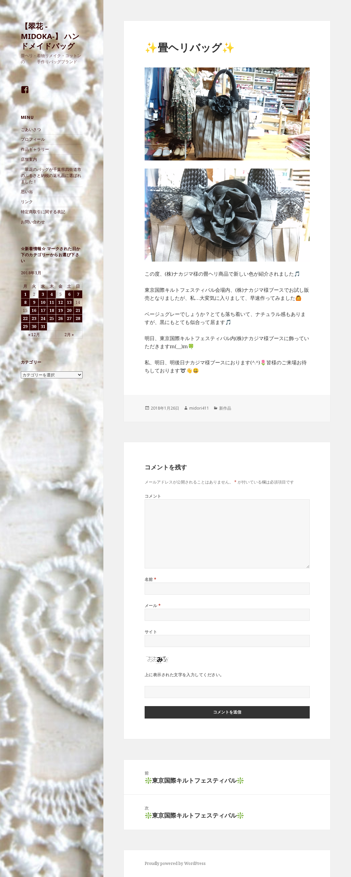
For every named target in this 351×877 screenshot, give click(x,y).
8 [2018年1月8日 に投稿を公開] (25, 302)
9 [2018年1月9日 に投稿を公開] (34, 302)
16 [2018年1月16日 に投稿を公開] (34, 310)
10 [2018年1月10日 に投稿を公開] (43, 302)
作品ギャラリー (35, 149)
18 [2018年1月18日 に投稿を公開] (51, 310)
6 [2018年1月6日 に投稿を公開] (69, 294)
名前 (151, 579)
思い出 (27, 191)
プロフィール (33, 139)
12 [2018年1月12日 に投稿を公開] (60, 302)
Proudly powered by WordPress (175, 863)
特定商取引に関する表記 (43, 212)
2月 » (69, 334)
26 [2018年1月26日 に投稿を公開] (60, 318)
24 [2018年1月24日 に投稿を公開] (43, 318)
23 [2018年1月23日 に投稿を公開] (34, 318)
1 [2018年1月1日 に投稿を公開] (25, 294)
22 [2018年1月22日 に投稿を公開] (25, 318)
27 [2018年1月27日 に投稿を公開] (69, 318)
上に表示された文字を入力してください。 (184, 675)
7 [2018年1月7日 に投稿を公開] (78, 294)
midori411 (199, 408)
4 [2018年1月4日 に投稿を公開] (51, 294)
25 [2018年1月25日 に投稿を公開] (51, 318)
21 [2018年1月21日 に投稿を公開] (78, 310)
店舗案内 (29, 159)
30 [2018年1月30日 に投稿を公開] (34, 326)
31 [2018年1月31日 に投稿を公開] (43, 326)
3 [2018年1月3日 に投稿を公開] (43, 294)
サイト (151, 632)
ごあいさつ (31, 129)
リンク (27, 201)
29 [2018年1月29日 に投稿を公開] (25, 326)
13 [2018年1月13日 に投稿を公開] (69, 302)
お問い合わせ (33, 222)
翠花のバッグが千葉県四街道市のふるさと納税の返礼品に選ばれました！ (51, 175)
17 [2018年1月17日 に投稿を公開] (43, 310)
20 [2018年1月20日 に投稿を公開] (69, 310)
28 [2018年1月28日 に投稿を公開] (78, 318)
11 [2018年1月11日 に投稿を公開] (51, 302)
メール (153, 605)
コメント (153, 496)
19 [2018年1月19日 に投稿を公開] (60, 310)
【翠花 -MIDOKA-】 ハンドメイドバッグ (50, 36)
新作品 (225, 408)
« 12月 (34, 334)
